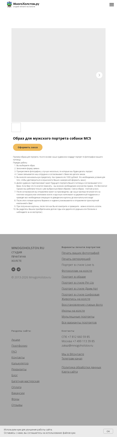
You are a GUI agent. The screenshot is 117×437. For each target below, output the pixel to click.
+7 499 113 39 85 (84, 341)
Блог (14, 375)
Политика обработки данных (81, 367)
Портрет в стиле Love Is (78, 265)
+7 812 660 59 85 (79, 337)
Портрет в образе (74, 277)
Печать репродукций (76, 259)
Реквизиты (19, 369)
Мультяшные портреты (78, 316)
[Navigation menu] (111, 4)
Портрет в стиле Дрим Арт (80, 288)
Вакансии (18, 393)
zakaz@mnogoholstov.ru (77, 345)
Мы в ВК (67, 354)
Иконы (66, 310)
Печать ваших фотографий (80, 253)
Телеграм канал (72, 358)
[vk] (13, 269)
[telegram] (19, 269)
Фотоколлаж (70, 271)
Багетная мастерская (25, 381)
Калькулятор (20, 363)
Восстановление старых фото (82, 305)
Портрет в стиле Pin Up (78, 282)
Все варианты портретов (79, 322)
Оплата (16, 387)
